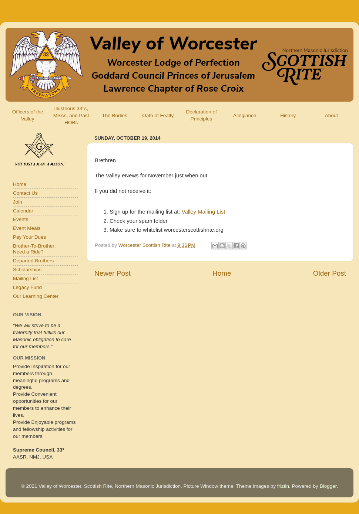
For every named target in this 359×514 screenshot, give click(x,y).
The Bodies (114, 115)
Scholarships (27, 269)
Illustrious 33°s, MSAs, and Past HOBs (71, 115)
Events (20, 219)
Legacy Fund (27, 287)
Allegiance (244, 115)
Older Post (329, 273)
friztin (283, 486)
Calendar (23, 211)
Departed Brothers (33, 260)
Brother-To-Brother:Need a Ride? (34, 249)
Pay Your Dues (29, 237)
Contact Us (25, 193)
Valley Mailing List (203, 212)
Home (221, 273)
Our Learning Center (35, 296)
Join (17, 202)
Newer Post (112, 273)
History (288, 115)
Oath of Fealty (158, 115)
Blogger (328, 486)
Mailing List (25, 278)
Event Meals (26, 228)
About (331, 115)
